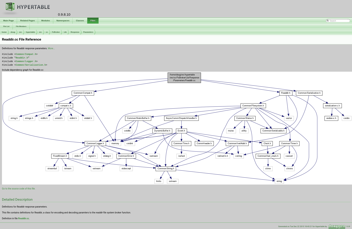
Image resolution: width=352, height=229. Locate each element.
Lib (65, 32)
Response (75, 32)
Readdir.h (22, 57)
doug (13, 32)
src (20, 32)
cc (47, 32)
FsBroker (56, 32)
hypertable (30, 32)
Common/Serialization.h (31, 64)
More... (51, 48)
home (4, 32)
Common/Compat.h (26, 54)
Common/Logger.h (26, 61)
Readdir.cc (23, 218)
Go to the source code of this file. (18, 188)
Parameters (88, 32)
